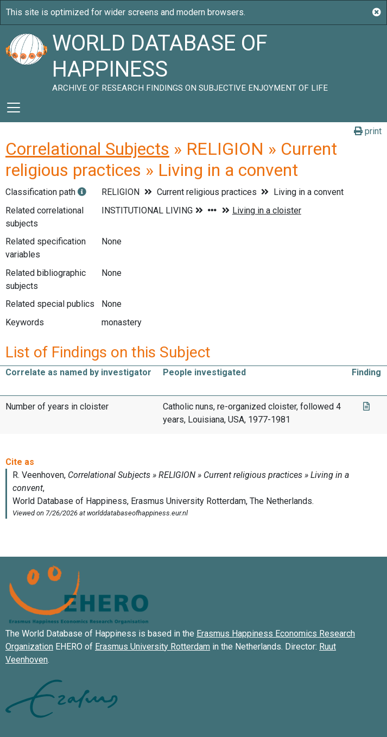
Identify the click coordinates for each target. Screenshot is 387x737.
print (368, 131)
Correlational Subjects (87, 148)
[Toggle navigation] (13, 107)
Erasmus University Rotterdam (152, 646)
